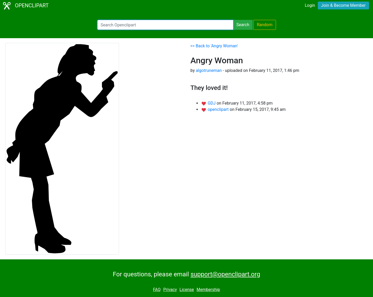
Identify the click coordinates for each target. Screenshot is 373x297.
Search (242, 24)
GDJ (212, 103)
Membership (208, 289)
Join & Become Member (343, 5)
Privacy (170, 289)
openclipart (219, 109)
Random (265, 24)
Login (310, 5)
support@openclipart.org (225, 274)
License (186, 289)
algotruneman (209, 70)
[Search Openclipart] (165, 25)
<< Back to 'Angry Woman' (214, 45)
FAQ (157, 289)
